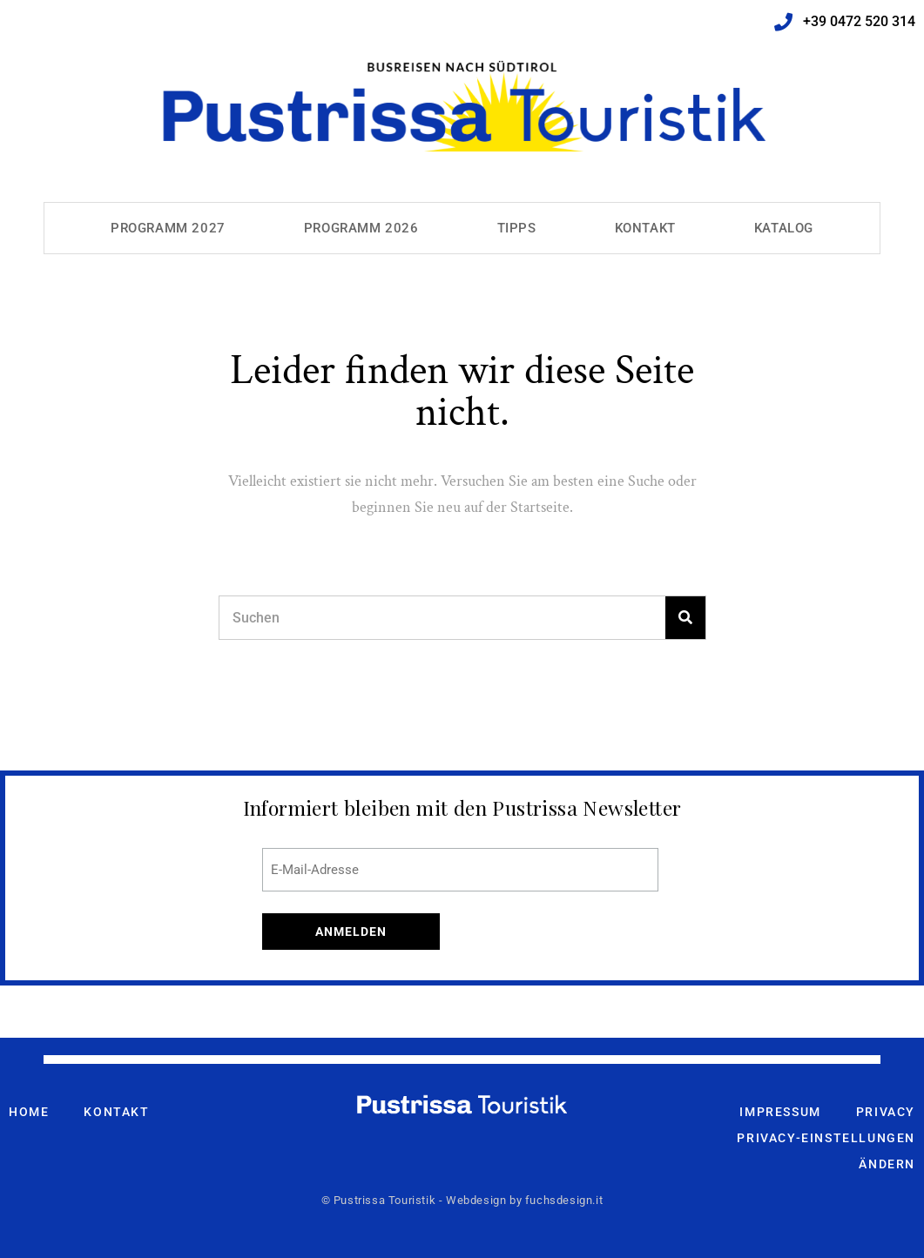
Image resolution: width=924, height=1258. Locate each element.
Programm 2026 (361, 228)
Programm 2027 (168, 228)
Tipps (516, 228)
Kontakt (645, 228)
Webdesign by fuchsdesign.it (524, 1200)
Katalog (783, 228)
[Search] (685, 617)
